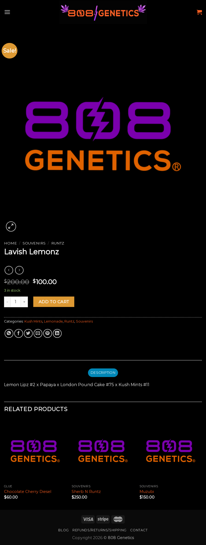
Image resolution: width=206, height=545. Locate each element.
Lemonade (53, 321)
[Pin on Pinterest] (47, 333)
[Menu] (7, 12)
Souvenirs (34, 243)
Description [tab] (103, 373)
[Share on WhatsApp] (9, 333)
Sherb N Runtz (86, 491)
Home (10, 243)
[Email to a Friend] (38, 333)
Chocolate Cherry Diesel (27, 491)
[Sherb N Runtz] (103, 450)
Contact (139, 530)
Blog (63, 530)
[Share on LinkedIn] (57, 333)
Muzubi (146, 491)
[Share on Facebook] (18, 333)
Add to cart (54, 301)
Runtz (57, 243)
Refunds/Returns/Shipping (99, 530)
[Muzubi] (170, 450)
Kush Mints (33, 321)
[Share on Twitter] (28, 333)
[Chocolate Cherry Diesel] (35, 450)
